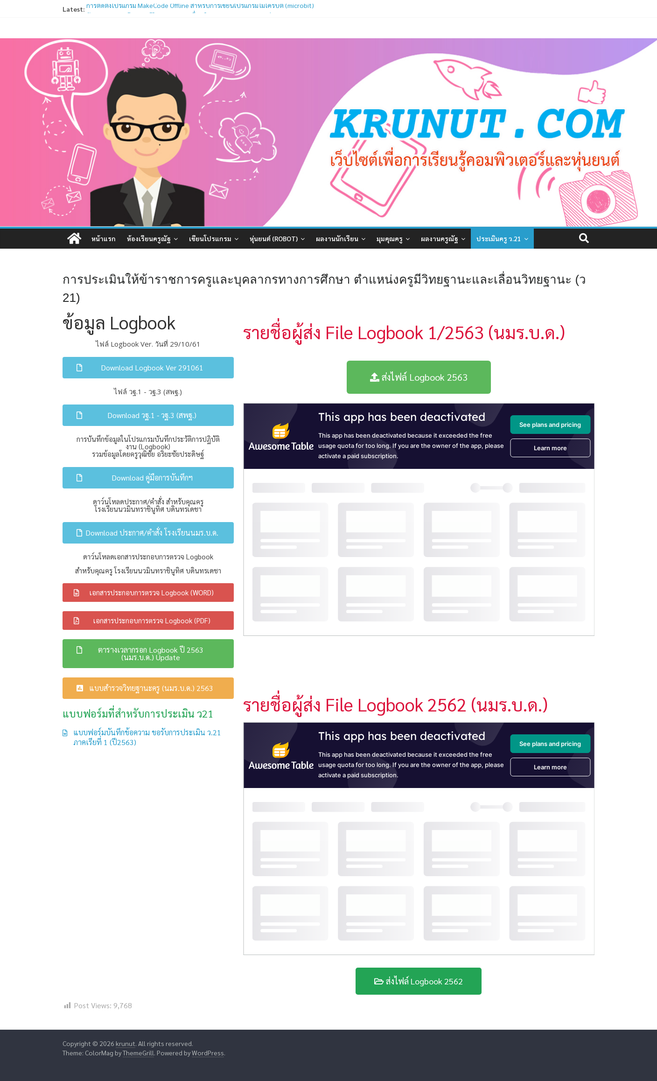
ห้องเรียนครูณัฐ (149, 238)
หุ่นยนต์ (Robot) (274, 238)
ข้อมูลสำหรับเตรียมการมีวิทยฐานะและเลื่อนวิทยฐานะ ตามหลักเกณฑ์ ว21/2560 (193, 12)
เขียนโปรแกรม (210, 238)
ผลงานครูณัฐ (439, 238)
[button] (148, 367)
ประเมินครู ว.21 (498, 238)
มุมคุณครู (390, 238)
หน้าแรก (103, 238)
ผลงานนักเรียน (337, 238)
